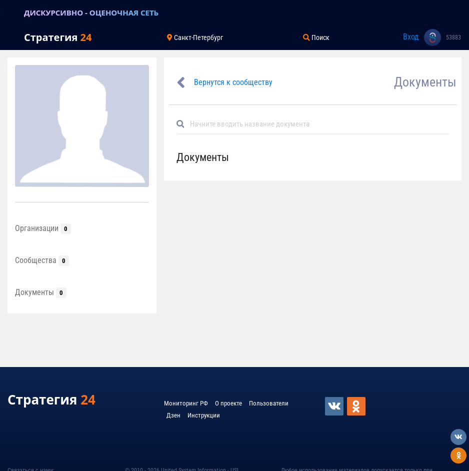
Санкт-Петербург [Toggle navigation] (195, 38)
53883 (453, 37)
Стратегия (58, 37)
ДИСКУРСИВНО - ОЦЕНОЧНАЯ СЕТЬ (91, 13)
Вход (411, 37)
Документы (40, 292)
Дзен (173, 415)
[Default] (317, 124)
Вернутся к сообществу (233, 82)
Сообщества (42, 260)
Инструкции (204, 415)
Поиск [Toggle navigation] (316, 38)
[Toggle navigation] (12, 13)
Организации (43, 228)
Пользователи (268, 403)
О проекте (228, 403)
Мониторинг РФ (186, 403)
